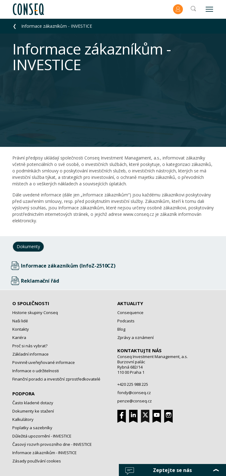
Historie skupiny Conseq (35, 312)
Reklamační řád (40, 280)
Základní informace (30, 354)
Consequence (130, 312)
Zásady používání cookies (36, 461)
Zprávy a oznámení (135, 337)
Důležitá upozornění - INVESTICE (41, 436)
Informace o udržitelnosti (35, 370)
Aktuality (130, 303)
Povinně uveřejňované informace (43, 362)
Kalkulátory (23, 419)
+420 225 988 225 (132, 384)
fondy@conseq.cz (134, 392)
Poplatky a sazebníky (32, 427)
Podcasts (126, 321)
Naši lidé (20, 321)
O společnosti (30, 303)
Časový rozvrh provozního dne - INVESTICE (52, 444)
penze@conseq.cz (134, 401)
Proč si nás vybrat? (29, 346)
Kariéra (19, 337)
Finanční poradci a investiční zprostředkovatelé (56, 379)
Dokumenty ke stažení (33, 411)
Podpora (23, 393)
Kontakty (20, 329)
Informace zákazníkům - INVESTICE (56, 26)
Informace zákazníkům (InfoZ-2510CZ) (68, 265)
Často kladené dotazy (32, 402)
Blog (121, 329)
